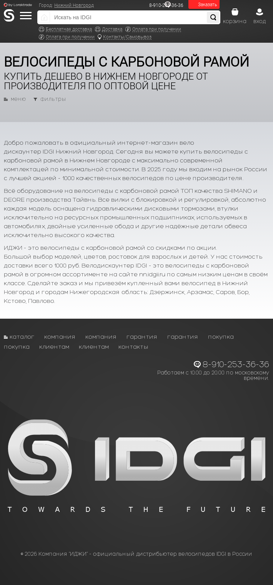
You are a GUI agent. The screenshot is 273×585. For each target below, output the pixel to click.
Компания (60, 336)
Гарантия (142, 336)
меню (18, 99)
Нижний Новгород (74, 5)
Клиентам (54, 346)
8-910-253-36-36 (236, 364)
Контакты (133, 346)
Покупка (221, 336)
